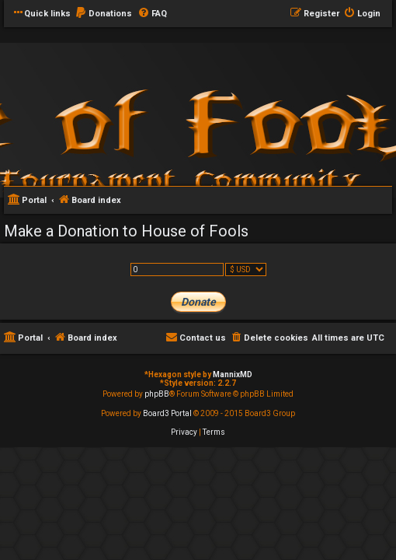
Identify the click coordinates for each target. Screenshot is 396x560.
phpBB (156, 394)
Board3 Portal (167, 413)
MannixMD (232, 374)
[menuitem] (103, 14)
